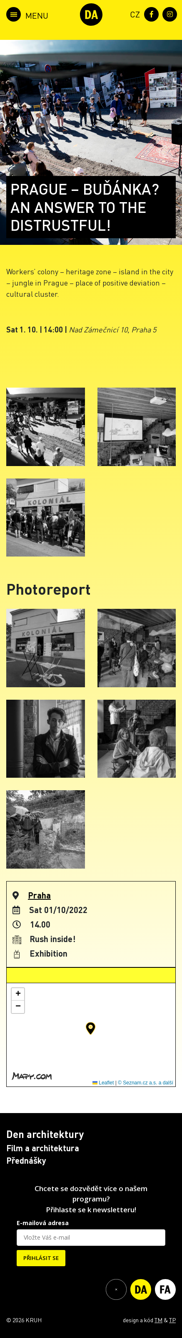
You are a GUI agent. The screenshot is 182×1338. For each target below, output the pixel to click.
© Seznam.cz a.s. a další (145, 1083)
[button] (90, 1028)
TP (172, 1319)
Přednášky (26, 1160)
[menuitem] (133, 13)
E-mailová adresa (43, 1223)
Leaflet (103, 1083)
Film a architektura (42, 1148)
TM (158, 1319)
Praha (39, 895)
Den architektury (45, 1134)
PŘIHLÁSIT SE (41, 1258)
